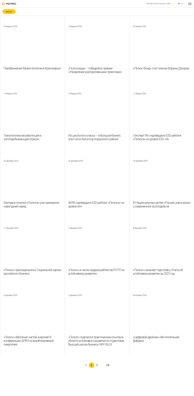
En (179, 3)
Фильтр (9, 12)
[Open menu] (189, 3)
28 (108, 365)
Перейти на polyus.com (158, 4)
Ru (182, 3)
